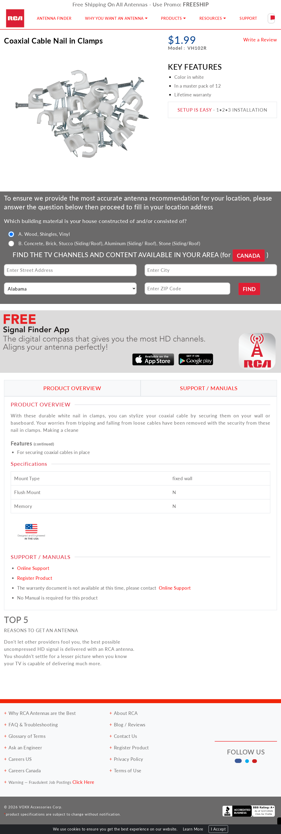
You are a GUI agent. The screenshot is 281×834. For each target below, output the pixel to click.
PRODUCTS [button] (171, 18)
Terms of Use (127, 770)
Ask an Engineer (25, 747)
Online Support (33, 568)
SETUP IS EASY (195, 110)
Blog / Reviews (129, 724)
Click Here (83, 782)
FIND (249, 289)
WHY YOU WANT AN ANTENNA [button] (114, 18)
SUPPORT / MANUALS (209, 388)
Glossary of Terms (27, 736)
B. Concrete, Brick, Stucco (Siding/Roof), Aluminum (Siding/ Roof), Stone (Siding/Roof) (109, 243)
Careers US (20, 759)
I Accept (218, 829)
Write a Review (260, 39)
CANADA (248, 255)
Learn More (193, 829)
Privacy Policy (128, 759)
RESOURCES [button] (210, 18)
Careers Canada (25, 770)
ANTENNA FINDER (54, 18)
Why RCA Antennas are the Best (42, 713)
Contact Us (125, 736)
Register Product (34, 578)
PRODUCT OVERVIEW (72, 388)
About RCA (126, 713)
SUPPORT (248, 18)
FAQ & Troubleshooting (33, 724)
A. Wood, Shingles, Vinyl (44, 234)
